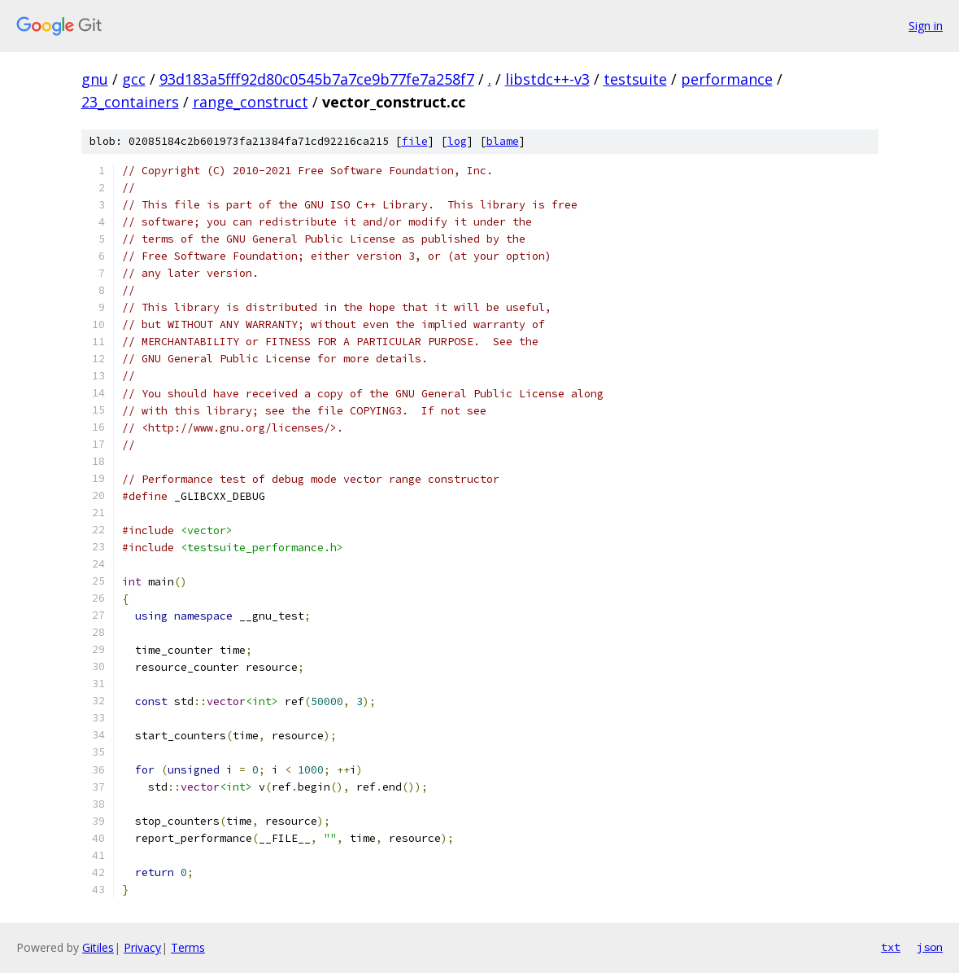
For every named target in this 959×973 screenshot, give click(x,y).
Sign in (926, 25)
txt (890, 947)
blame (502, 141)
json (930, 947)
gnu (94, 79)
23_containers (130, 102)
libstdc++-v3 (547, 79)
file (415, 141)
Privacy (142, 947)
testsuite (635, 79)
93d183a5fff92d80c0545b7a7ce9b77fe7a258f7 (316, 79)
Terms (188, 947)
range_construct (250, 102)
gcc (134, 79)
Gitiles (98, 947)
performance (727, 79)
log (457, 141)
